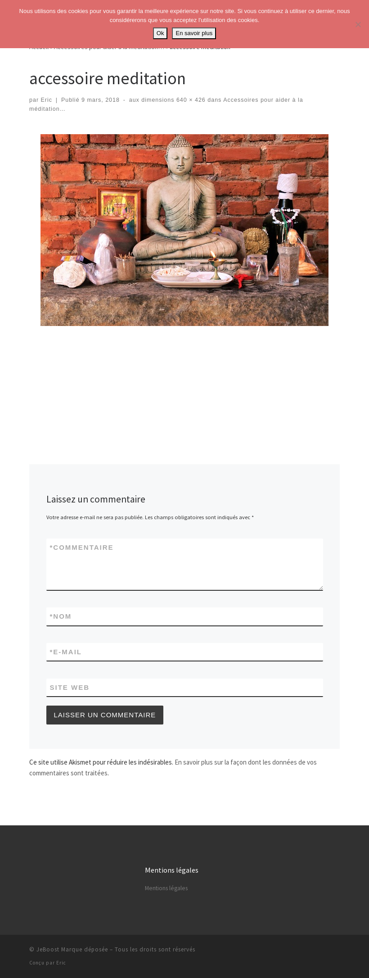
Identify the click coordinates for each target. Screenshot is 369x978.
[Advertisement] (193, 353)
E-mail (66, 652)
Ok (160, 33)
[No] (357, 24)
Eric (47, 100)
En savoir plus (194, 33)
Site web (70, 687)
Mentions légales (166, 888)
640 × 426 (189, 100)
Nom (61, 616)
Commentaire (82, 547)
